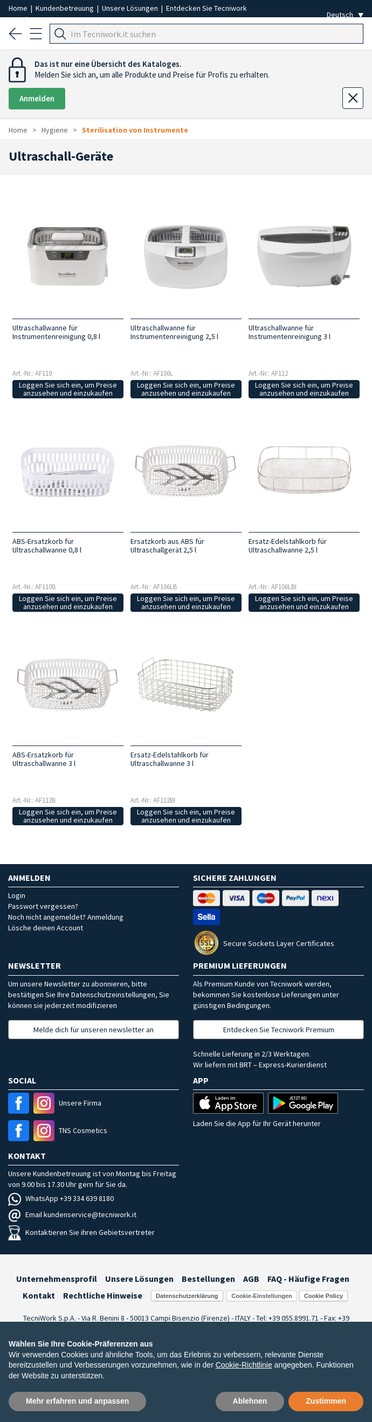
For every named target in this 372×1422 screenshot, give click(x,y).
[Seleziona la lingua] (345, 14)
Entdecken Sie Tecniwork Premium (278, 1029)
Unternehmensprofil (56, 1278)
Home (19, 8)
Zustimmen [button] (326, 1401)
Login (16, 895)
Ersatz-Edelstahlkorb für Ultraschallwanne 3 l (169, 759)
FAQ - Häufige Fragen (308, 1278)
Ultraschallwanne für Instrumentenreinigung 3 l (289, 332)
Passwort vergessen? (43, 906)
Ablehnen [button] (250, 1401)
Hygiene (55, 130)
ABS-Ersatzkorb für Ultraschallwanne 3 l (43, 759)
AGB (251, 1278)
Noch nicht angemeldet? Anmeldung (65, 917)
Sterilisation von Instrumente (135, 130)
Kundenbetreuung (65, 8)
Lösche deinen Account (45, 928)
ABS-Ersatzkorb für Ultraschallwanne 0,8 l (46, 545)
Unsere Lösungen (131, 8)
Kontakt (39, 1295)
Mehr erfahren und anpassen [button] (77, 1401)
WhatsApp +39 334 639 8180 (61, 1198)
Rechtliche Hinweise (102, 1295)
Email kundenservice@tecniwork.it (72, 1214)
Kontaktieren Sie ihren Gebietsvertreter (81, 1232)
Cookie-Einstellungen (261, 1296)
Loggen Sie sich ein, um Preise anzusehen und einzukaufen (68, 389)
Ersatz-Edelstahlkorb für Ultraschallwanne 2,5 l (288, 545)
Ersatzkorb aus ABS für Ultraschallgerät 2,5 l (167, 545)
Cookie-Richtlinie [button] (244, 1365)
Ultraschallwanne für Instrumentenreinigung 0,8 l (56, 332)
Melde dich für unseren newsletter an (93, 1029)
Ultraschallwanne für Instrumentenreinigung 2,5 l (174, 332)
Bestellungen (208, 1278)
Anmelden (36, 98)
